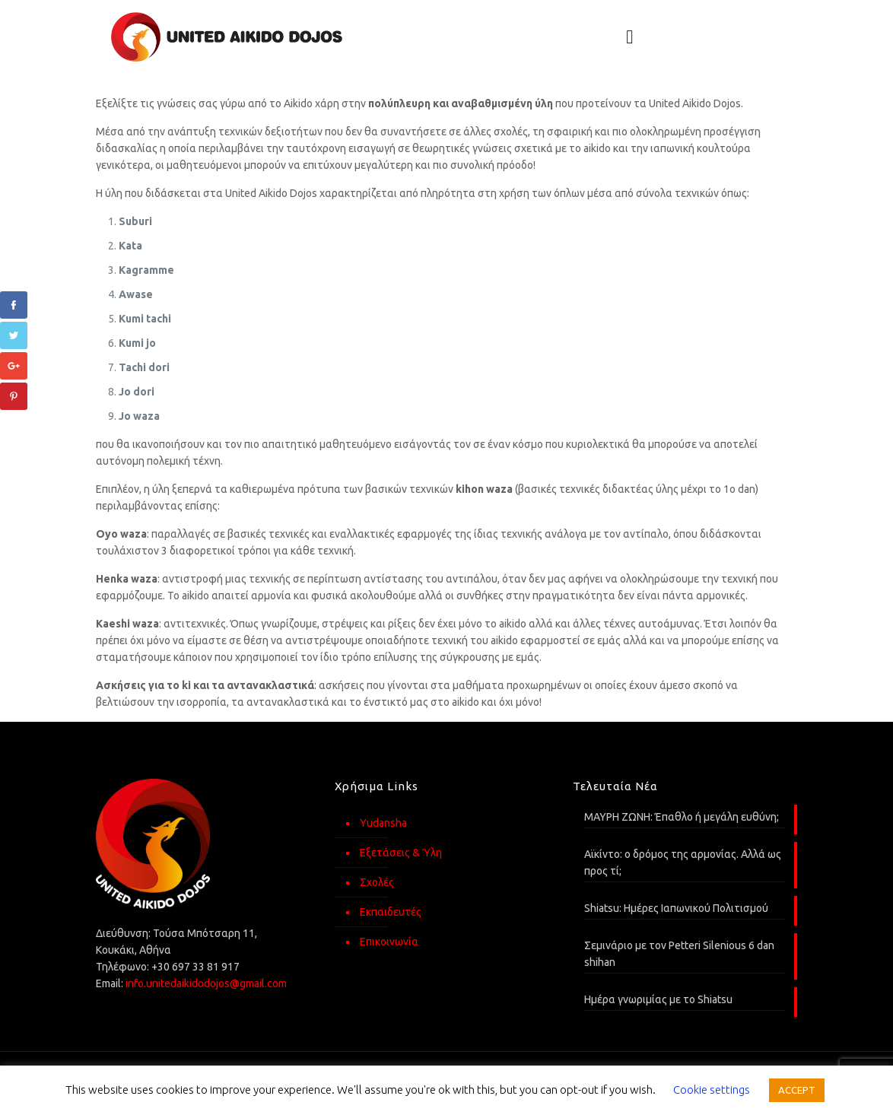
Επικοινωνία (389, 942)
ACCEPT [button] (796, 1090)
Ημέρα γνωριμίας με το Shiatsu (658, 999)
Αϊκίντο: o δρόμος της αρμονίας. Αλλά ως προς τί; (682, 862)
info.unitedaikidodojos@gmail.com (206, 983)
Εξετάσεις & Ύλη (401, 853)
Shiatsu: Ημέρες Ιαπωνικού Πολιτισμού (676, 908)
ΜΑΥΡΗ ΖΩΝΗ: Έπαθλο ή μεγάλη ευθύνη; (681, 817)
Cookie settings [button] (711, 1089)
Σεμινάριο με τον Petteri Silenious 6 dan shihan (679, 953)
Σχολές (377, 882)
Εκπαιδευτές (390, 912)
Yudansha (383, 823)
